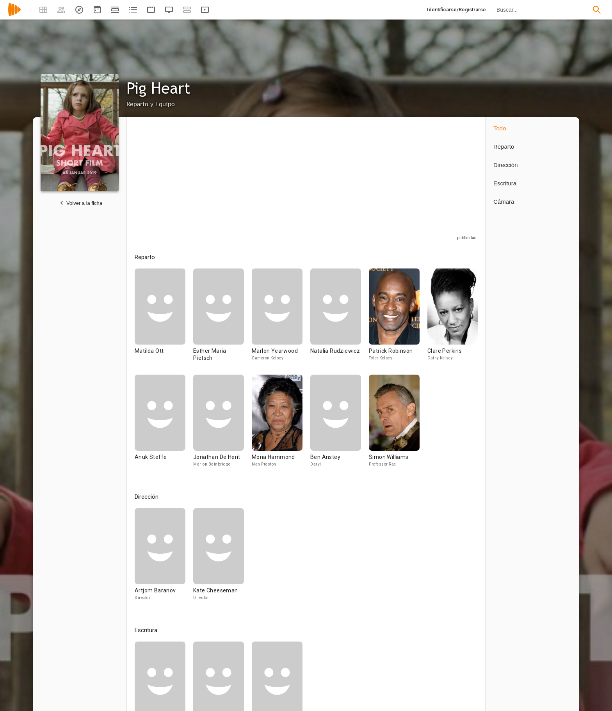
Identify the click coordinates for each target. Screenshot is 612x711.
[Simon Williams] (394, 424)
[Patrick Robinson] (398, 321)
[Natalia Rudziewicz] (339, 321)
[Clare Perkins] (452, 321)
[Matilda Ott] (164, 321)
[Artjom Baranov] (164, 557)
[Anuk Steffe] (164, 424)
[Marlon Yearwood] (281, 321)
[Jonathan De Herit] (222, 424)
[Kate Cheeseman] (218, 557)
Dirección (505, 165)
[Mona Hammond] (281, 424)
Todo (499, 128)
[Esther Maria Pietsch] (222, 321)
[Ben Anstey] (339, 424)
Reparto (503, 146)
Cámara (503, 201)
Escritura (504, 183)
